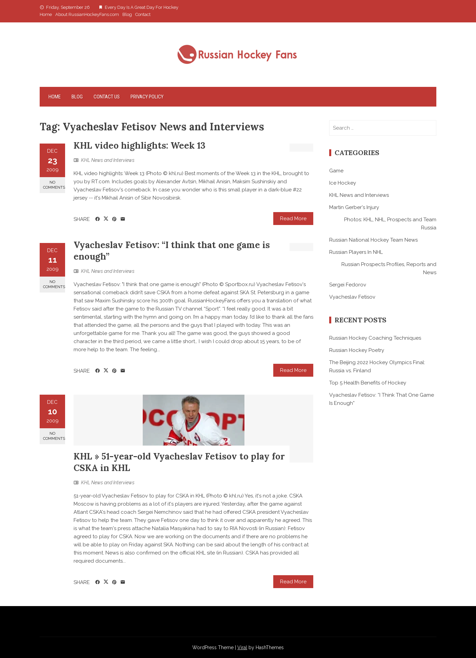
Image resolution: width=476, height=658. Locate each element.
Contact (143, 14)
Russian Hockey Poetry (356, 350)
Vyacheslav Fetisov (352, 297)
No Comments (54, 185)
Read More (293, 218)
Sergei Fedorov (347, 285)
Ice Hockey (342, 183)
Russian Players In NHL (356, 252)
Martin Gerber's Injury (354, 207)
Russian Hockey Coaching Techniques (375, 338)
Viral (242, 647)
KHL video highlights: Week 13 (139, 145)
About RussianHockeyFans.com (87, 14)
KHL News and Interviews (108, 160)
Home (46, 14)
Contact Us (107, 97)
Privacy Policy (147, 97)
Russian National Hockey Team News (373, 240)
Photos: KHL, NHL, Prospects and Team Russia (390, 224)
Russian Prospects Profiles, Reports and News (388, 268)
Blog (127, 14)
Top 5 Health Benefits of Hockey (367, 383)
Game (336, 171)
